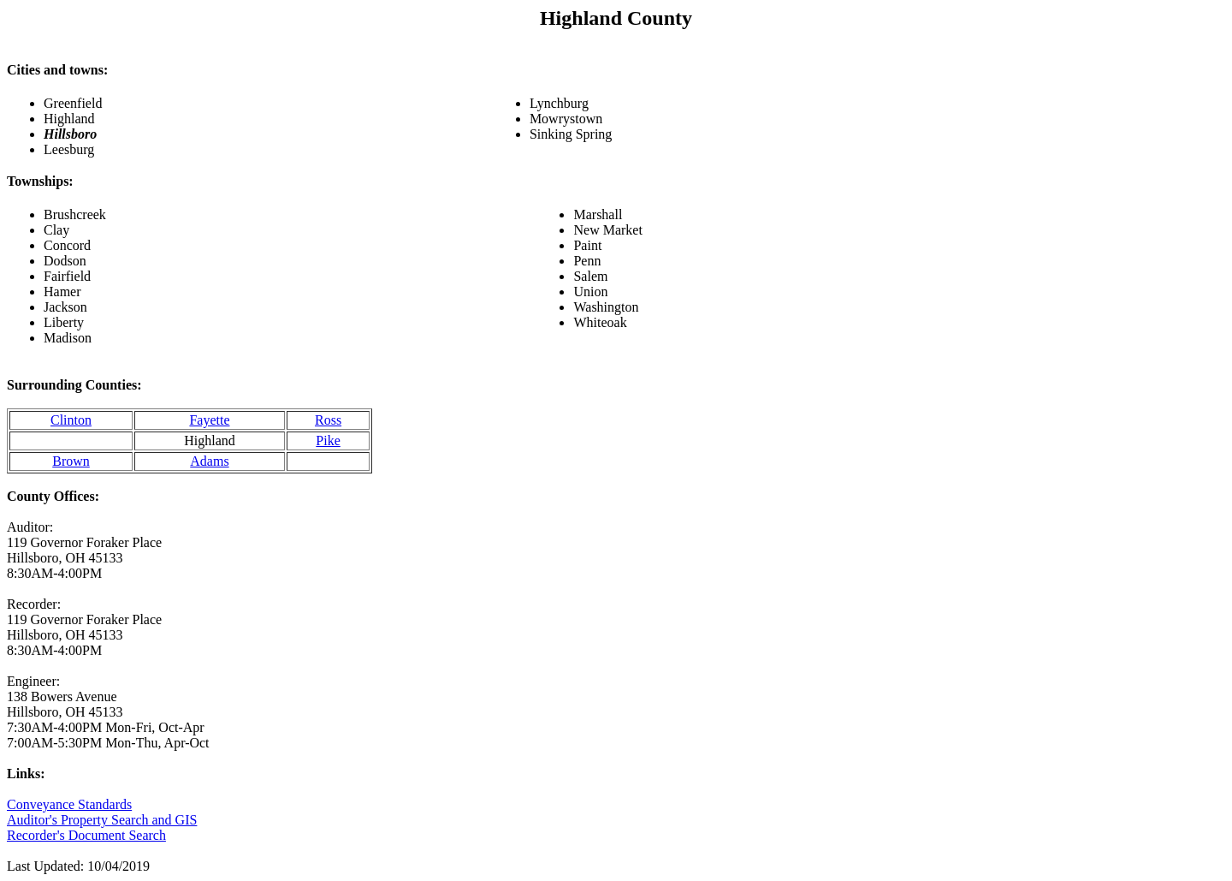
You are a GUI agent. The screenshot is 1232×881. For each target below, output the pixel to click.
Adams (209, 461)
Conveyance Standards (69, 804)
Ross (328, 420)
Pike (328, 440)
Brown (71, 461)
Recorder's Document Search (86, 835)
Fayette (209, 420)
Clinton (71, 420)
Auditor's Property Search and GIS (102, 820)
